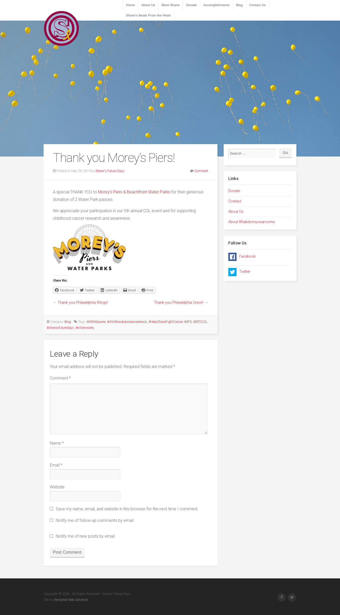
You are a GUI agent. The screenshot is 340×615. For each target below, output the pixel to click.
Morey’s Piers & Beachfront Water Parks (134, 192)
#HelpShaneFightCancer (166, 322)
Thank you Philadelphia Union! (178, 302)
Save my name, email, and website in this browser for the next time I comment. (127, 508)
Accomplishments (216, 5)
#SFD (188, 322)
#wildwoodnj (85, 328)
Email (56, 465)
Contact (234, 201)
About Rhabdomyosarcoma (251, 222)
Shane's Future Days (109, 171)
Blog (239, 5)
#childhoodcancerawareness (127, 322)
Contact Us (257, 5)
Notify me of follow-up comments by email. (95, 520)
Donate (191, 5)
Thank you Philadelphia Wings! (83, 302)
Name (57, 443)
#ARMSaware (96, 322)
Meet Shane (170, 5)
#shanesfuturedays (60, 328)
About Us (148, 5)
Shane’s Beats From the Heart (148, 15)
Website (57, 487)
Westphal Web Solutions (70, 600)
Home (130, 5)
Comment (201, 171)
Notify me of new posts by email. (86, 536)
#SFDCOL (200, 322)
